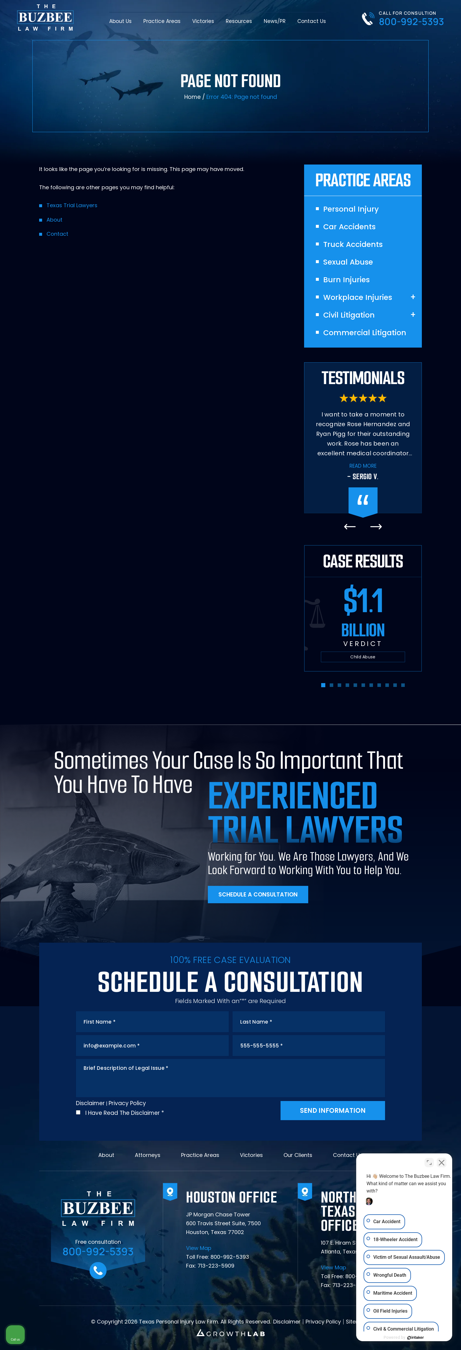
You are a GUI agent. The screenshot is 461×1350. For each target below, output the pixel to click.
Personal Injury (351, 209)
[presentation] (350, 526)
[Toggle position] (429, 1162)
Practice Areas (161, 21)
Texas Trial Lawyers (72, 205)
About (54, 219)
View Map (198, 1248)
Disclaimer (90, 1103)
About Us (120, 21)
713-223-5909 (216, 1265)
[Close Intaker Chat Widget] (441, 1162)
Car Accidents (349, 226)
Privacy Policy (127, 1103)
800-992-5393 (411, 21)
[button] (323, 685)
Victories (203, 21)
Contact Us (311, 21)
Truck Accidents (353, 244)
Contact (57, 234)
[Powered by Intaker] (411, 1337)
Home (192, 97)
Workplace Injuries (357, 297)
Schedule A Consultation (258, 895)
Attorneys (147, 1155)
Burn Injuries (346, 279)
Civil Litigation (349, 315)
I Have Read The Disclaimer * (124, 1113)
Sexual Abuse (348, 262)
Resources (239, 21)
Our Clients (297, 1155)
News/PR (275, 21)
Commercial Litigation (364, 332)
